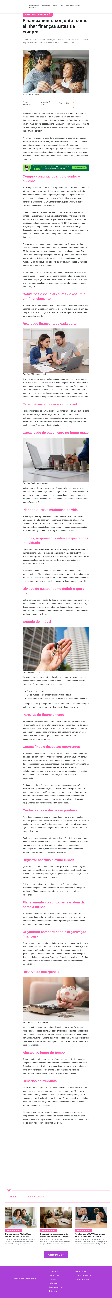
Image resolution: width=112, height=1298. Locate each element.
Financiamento (36, 1196)
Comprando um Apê (73, 5)
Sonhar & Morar (16, 4)
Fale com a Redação (82, 1279)
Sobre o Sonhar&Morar (83, 1275)
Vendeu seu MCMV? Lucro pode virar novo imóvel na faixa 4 (90, 1235)
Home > (28, 14)
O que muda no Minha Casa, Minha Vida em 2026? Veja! (18, 1235)
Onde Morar (33, 8)
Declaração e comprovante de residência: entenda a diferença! (55, 1235)
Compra (13, 1196)
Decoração (46, 5)
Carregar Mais (56, 1254)
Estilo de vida (58, 5)
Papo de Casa (33, 5)
